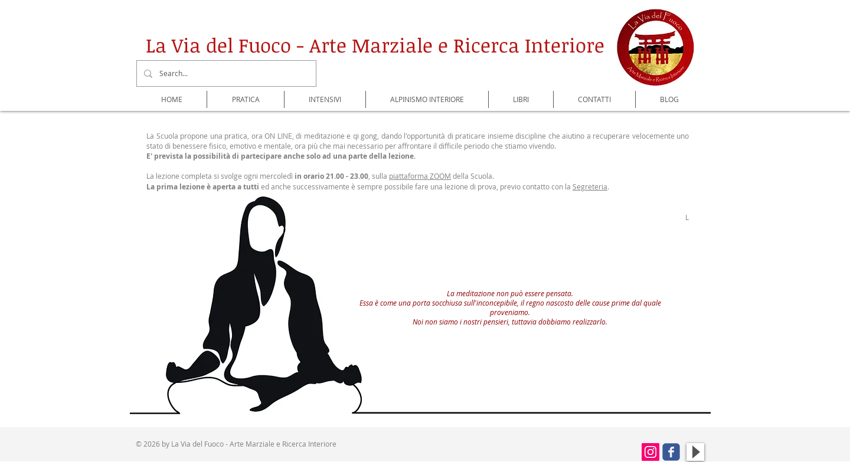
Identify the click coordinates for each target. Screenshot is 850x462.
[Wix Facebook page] (671, 452)
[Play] (695, 452)
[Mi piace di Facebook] (605, 454)
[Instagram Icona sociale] (650, 452)
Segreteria (590, 186)
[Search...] (225, 73)
